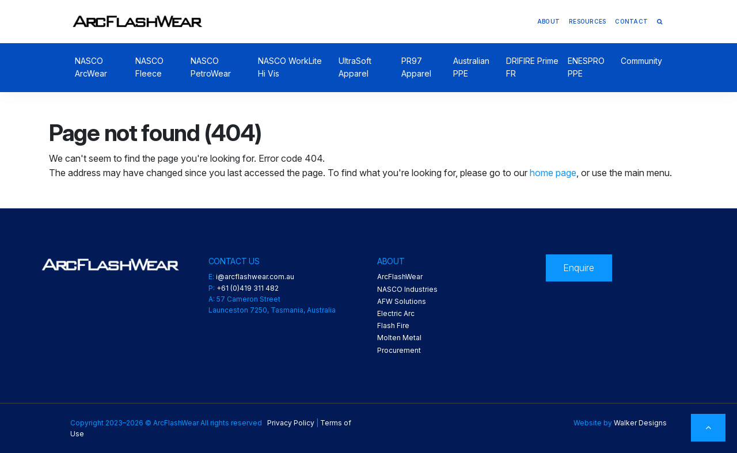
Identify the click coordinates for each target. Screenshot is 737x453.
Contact (631, 21)
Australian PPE (471, 67)
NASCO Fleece (149, 67)
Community (641, 61)
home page (553, 172)
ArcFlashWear (400, 276)
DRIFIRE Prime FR (532, 67)
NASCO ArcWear (91, 67)
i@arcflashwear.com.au (255, 276)
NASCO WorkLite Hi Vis (290, 67)
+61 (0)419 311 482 (247, 288)
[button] (659, 21)
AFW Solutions (401, 301)
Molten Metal (399, 337)
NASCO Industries (407, 289)
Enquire (578, 267)
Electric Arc (396, 313)
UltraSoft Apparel (355, 67)
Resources (587, 21)
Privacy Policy (290, 422)
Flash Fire (393, 325)
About (548, 21)
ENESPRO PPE (586, 67)
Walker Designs (640, 422)
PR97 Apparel (416, 67)
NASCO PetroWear (211, 67)
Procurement (399, 350)
